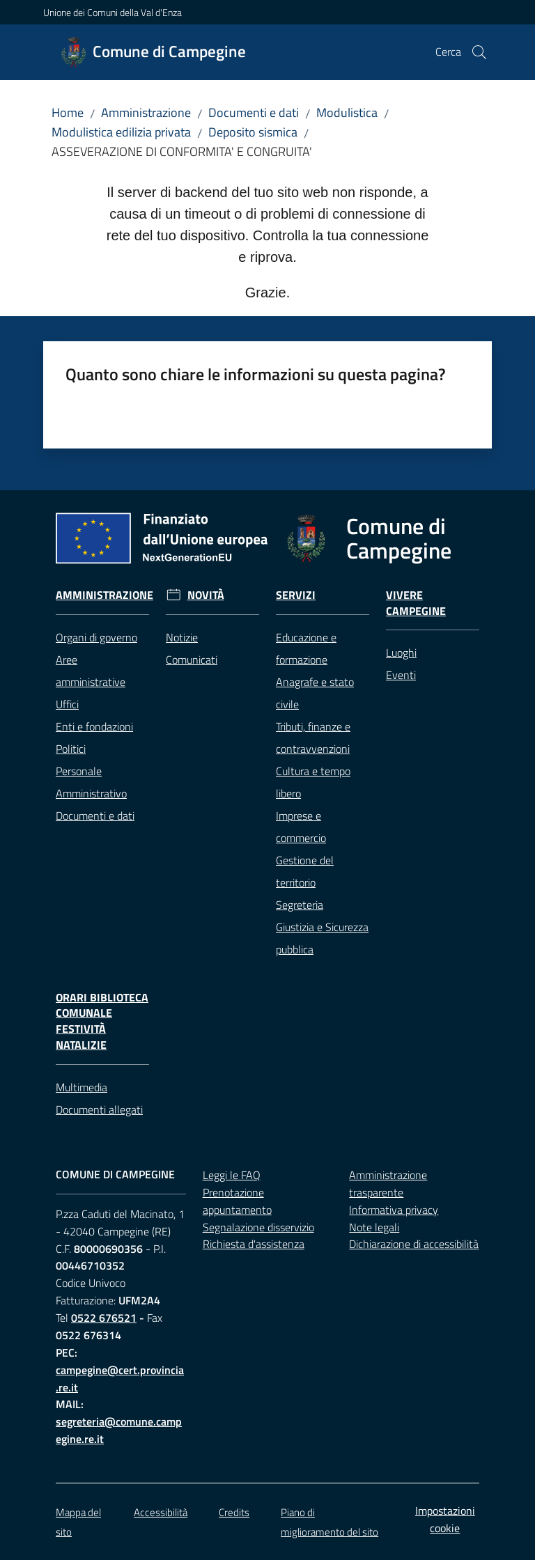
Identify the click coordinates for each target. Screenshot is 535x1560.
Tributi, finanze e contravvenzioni (313, 737)
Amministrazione (146, 112)
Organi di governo (96, 637)
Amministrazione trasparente (388, 1184)
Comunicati (191, 659)
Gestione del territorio (305, 871)
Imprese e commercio (301, 826)
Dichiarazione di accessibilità (414, 1243)
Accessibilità (160, 1512)
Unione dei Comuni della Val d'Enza (112, 12)
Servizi (296, 595)
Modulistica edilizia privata (121, 132)
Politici (71, 748)
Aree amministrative (90, 670)
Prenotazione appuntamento (237, 1201)
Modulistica (347, 112)
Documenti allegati (99, 1109)
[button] (479, 52)
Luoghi (401, 652)
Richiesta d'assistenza (253, 1243)
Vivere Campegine (416, 603)
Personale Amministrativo (91, 782)
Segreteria (299, 904)
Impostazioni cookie (445, 1519)
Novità (205, 595)
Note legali (374, 1227)
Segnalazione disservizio (258, 1227)
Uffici (67, 704)
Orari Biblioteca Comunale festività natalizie (102, 1021)
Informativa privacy (393, 1209)
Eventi (401, 674)
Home (68, 112)
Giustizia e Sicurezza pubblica (322, 938)
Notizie (182, 637)
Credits (234, 1512)
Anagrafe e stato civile (315, 692)
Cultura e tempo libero (313, 782)
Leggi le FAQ (232, 1175)
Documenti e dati (253, 112)
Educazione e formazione (306, 648)
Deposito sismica (252, 132)
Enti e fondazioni (94, 726)
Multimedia (81, 1087)
